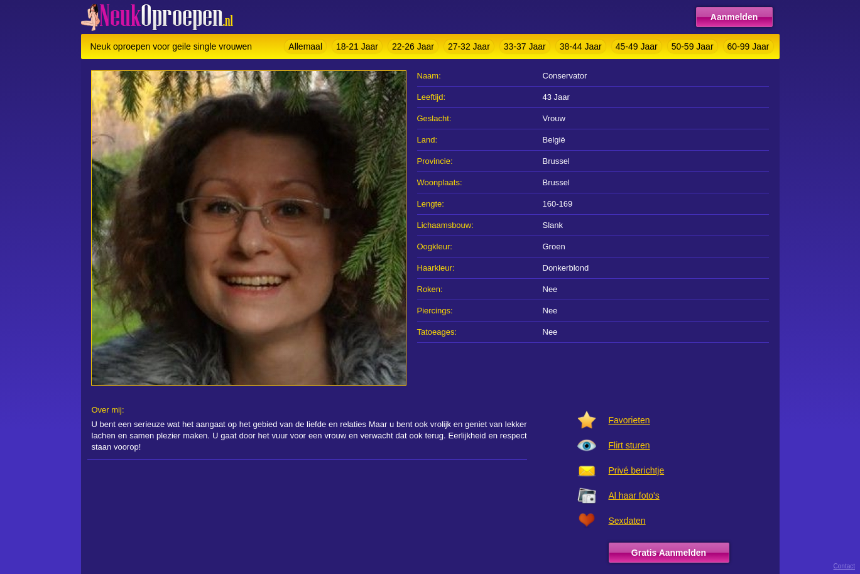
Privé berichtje (637, 470)
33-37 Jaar (525, 46)
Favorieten (629, 420)
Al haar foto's (634, 495)
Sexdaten (627, 521)
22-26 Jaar (413, 46)
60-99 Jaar (748, 46)
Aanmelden (734, 17)
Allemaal (305, 46)
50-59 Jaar (693, 46)
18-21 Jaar (357, 46)
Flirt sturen (629, 445)
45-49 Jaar (637, 46)
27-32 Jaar (469, 46)
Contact (844, 566)
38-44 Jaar (581, 46)
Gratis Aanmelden (668, 553)
